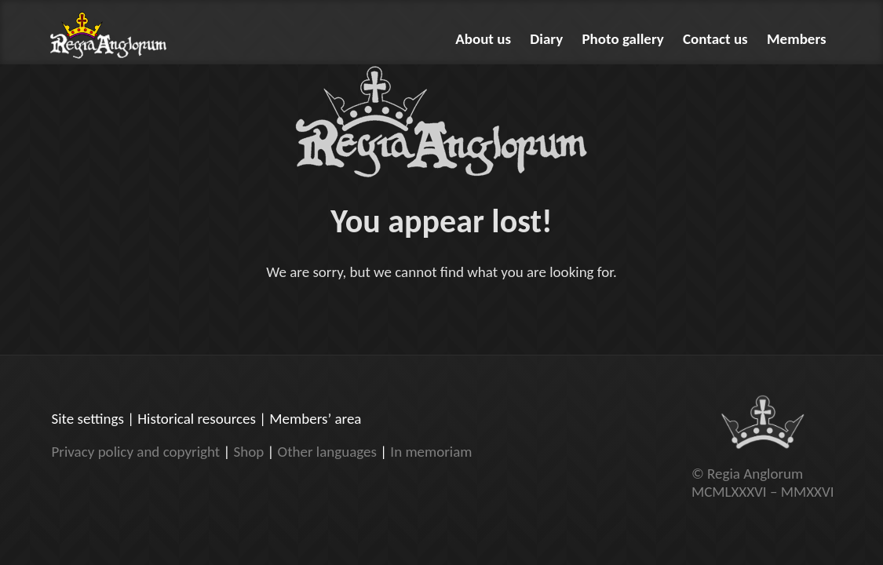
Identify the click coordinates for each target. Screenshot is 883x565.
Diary (546, 39)
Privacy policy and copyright (136, 452)
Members (796, 39)
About (483, 39)
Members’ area (315, 419)
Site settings (88, 419)
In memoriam (431, 452)
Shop (248, 452)
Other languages (327, 452)
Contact (715, 39)
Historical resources (196, 419)
